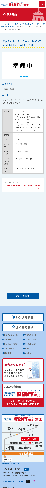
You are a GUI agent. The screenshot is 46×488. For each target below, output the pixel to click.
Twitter (28, 481)
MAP (26, 469)
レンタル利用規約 (11, 344)
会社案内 (28, 348)
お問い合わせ (9, 348)
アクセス (28, 353)
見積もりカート (31, 335)
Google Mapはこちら (12, 463)
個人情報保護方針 (31, 344)
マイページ (8, 339)
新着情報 (7, 353)
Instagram (33, 481)
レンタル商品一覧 (11, 335)
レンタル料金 (23, 317)
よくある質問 (23, 327)
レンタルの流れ (31, 339)
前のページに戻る (23, 296)
